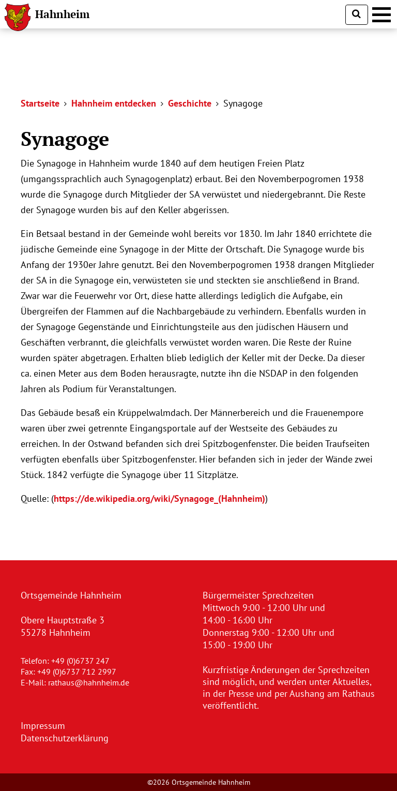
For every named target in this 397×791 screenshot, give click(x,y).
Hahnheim (62, 14)
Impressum (43, 726)
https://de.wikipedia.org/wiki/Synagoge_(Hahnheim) (159, 498)
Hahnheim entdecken (113, 103)
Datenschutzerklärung (65, 738)
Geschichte (189, 103)
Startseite (40, 103)
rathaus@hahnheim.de (88, 682)
